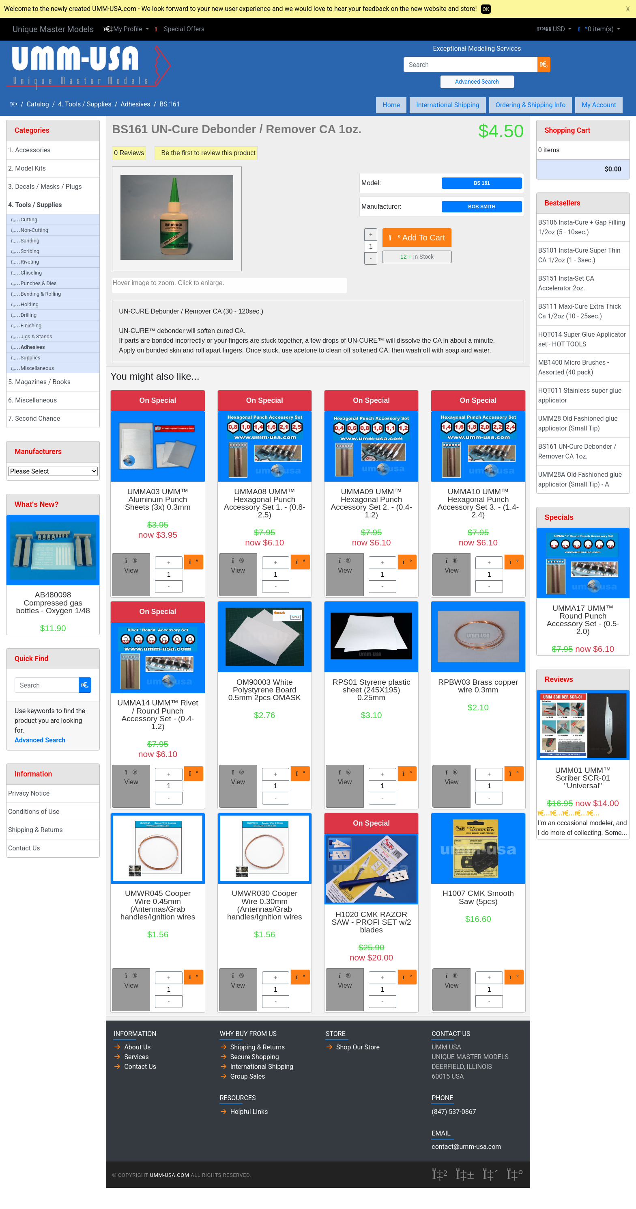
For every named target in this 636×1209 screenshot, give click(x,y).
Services (136, 1057)
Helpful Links (249, 1112)
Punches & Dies (33, 283)
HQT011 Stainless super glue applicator (580, 395)
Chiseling (26, 273)
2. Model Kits (27, 168)
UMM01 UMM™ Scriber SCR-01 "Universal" (583, 778)
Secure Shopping (254, 1057)
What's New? (37, 504)
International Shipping (447, 105)
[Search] (471, 64)
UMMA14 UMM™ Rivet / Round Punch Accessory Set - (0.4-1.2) (157, 715)
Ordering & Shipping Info (531, 105)
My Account (599, 105)
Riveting (25, 262)
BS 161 (169, 104)
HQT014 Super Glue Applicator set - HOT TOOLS (582, 339)
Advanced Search (477, 81)
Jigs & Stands (31, 336)
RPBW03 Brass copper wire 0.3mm (478, 686)
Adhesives (135, 104)
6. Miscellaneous (32, 400)
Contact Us (24, 848)
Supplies (25, 358)
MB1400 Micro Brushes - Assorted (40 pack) (573, 367)
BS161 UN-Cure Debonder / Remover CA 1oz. (577, 451)
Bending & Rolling (36, 294)
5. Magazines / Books (39, 382)
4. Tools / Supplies (84, 104)
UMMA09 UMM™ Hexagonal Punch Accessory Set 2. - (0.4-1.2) (371, 503)
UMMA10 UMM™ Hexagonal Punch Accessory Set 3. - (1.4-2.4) (478, 503)
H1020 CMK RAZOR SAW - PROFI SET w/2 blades (371, 922)
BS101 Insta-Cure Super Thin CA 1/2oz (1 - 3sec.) (579, 255)
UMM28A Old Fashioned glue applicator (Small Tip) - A (580, 479)
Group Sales (247, 1076)
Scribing (25, 251)
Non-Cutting (29, 230)
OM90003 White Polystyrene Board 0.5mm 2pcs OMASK (264, 690)
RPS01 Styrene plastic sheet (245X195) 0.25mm (371, 690)
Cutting (24, 219)
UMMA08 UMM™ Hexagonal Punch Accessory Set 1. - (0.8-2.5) (264, 503)
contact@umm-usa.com (466, 1147)
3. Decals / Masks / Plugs (45, 186)
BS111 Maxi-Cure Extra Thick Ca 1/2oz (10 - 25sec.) (579, 311)
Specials (559, 517)
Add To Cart (417, 237)
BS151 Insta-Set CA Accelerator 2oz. (566, 283)
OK (486, 9)
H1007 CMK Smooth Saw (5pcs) (478, 897)
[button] (126, 29)
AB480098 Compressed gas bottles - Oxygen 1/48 (53, 602)
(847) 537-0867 (454, 1112)
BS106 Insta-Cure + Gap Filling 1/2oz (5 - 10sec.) (581, 227)
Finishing (26, 325)
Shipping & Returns (35, 830)
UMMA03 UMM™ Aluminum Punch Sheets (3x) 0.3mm (158, 499)
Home (391, 105)
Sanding (25, 241)
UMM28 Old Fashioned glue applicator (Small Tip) (578, 423)
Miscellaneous (32, 368)
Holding (25, 304)
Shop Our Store (358, 1047)
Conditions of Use (33, 811)
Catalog (38, 104)
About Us (137, 1047)
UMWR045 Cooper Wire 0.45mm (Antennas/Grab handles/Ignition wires (158, 905)
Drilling (24, 315)
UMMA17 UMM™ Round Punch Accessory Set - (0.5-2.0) (583, 620)
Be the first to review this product (208, 152)
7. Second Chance (34, 418)
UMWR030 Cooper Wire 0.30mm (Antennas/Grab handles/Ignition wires (264, 905)
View (131, 566)
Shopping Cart (568, 130)
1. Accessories (29, 150)
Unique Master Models (53, 29)
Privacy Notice (28, 793)
